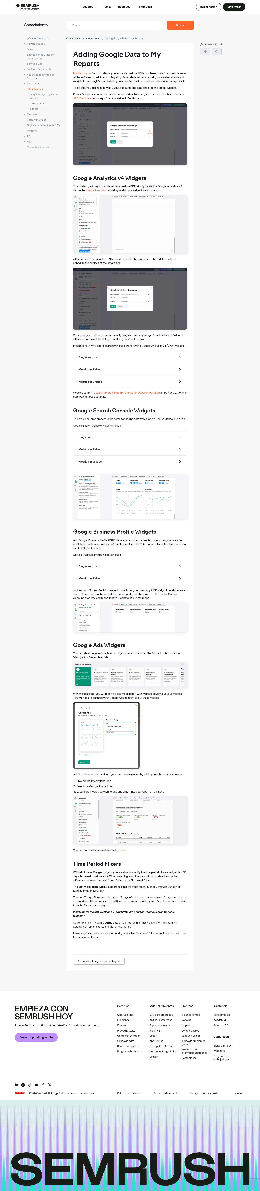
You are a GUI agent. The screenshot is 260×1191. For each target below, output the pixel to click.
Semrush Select (190, 1036)
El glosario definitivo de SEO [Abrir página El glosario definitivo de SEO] (43, 125)
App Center (156, 1041)
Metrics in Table (89, 369)
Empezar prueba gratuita (36, 1037)
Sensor (153, 1057)
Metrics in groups (90, 461)
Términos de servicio (166, 1093)
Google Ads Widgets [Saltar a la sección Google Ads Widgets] (212, 73)
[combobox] (111, 25)
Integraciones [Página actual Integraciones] (35, 89)
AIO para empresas (160, 1020)
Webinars (219, 1051)
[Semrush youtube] (36, 1085)
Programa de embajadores (221, 1058)
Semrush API (220, 1025)
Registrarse (234, 6)
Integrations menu (96, 190)
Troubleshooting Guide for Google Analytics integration (125, 392)
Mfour (153, 1036)
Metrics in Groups (90, 381)
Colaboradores (190, 1030)
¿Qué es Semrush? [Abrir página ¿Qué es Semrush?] (38, 38)
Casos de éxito (125, 1041)
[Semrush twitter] (49, 1085)
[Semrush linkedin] (16, 1085)
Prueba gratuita (126, 1030)
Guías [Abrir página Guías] (30, 49)
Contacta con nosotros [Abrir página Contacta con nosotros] (40, 147)
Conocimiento (36, 25)
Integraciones (93, 38)
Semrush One (125, 1015)
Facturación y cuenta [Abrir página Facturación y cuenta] (39, 69)
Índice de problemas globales (193, 1043)
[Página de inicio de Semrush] (27, 7)
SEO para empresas (161, 1015)
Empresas (145, 6)
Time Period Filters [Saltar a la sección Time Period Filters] (210, 78)
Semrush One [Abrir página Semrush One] (34, 63)
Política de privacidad (130, 1093)
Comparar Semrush (128, 1036)
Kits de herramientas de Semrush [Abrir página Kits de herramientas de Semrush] (41, 76)
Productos (86, 6)
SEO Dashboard (83, 98)
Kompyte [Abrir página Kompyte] (32, 130)
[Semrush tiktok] (29, 1085)
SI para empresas (159, 1025)
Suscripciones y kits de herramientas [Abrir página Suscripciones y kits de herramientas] (40, 56)
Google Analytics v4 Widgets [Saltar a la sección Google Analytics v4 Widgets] (216, 49)
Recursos (124, 6)
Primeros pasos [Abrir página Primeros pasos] (36, 44)
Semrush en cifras (128, 1046)
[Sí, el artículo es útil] (205, 98)
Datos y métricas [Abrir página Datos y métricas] (36, 119)
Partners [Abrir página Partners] (33, 108)
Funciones (123, 1020)
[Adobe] (20, 1093)
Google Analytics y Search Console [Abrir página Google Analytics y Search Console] (44, 96)
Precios (106, 6)
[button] (217, 98)
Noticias (186, 1020)
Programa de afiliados (130, 1051)
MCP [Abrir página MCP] (29, 141)
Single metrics (88, 357)
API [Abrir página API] (29, 136)
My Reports (80, 73)
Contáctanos (189, 1058)
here (123, 850)
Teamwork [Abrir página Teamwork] (33, 114)
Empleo (185, 1025)
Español (237, 1093)
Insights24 (155, 1030)
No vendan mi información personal (194, 1051)
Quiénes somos (190, 1015)
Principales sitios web (162, 1046)
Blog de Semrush (223, 1045)
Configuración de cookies (205, 1093)
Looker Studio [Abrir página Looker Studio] (37, 103)
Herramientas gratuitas (163, 1051)
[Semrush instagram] (23, 1085)
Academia (219, 1020)
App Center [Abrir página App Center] (33, 83)
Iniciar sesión (208, 6)
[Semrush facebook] (43, 1085)
